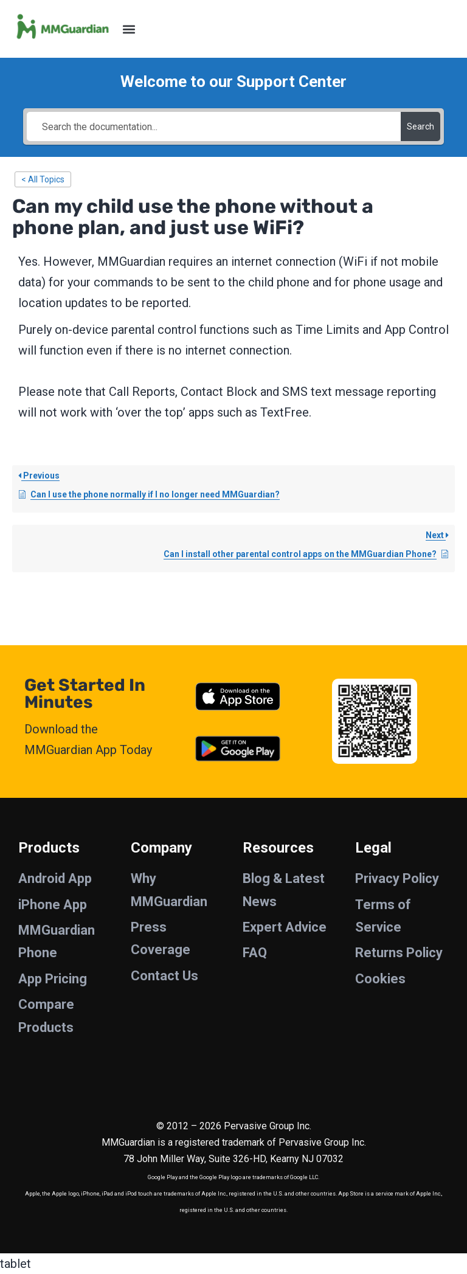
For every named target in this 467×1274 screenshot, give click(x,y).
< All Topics (42, 179)
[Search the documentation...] (213, 126)
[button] (129, 29)
